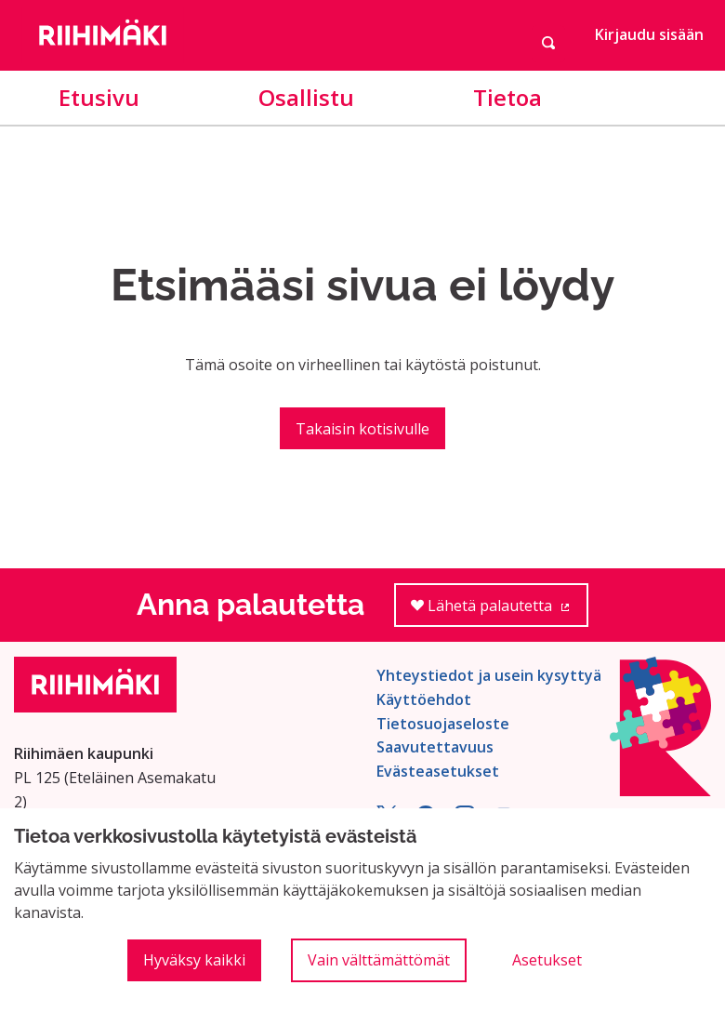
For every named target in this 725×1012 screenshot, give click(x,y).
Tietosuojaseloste (442, 723)
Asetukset (547, 960)
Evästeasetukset (437, 771)
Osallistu (306, 97)
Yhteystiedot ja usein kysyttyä (488, 675)
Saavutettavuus (435, 747)
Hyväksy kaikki (194, 960)
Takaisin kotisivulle (362, 429)
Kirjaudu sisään (649, 34)
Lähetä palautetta (499, 611)
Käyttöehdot (423, 699)
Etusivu (99, 97)
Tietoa (507, 97)
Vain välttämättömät (379, 960)
